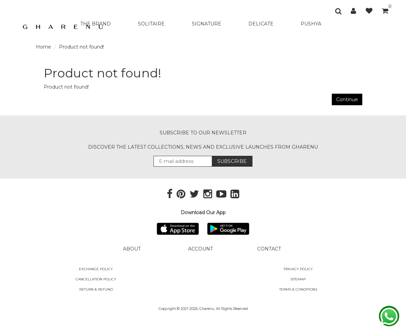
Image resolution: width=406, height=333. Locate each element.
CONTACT (269, 249)
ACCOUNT (200, 249)
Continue (347, 99)
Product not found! (81, 47)
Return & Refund (96, 289)
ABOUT (132, 249)
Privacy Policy (298, 269)
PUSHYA (311, 24)
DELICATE (260, 24)
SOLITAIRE (151, 24)
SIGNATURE (206, 24)
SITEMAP (298, 279)
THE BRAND (95, 24)
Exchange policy (96, 269)
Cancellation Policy (96, 279)
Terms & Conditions (298, 289)
